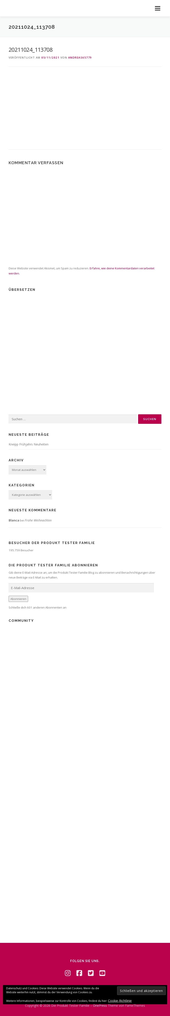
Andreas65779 (80, 57)
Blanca (14, 520)
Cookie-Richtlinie (120, 1001)
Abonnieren (18, 599)
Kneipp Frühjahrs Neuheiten (28, 444)
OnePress (100, 1005)
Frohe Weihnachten (38, 520)
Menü (157, 8)
